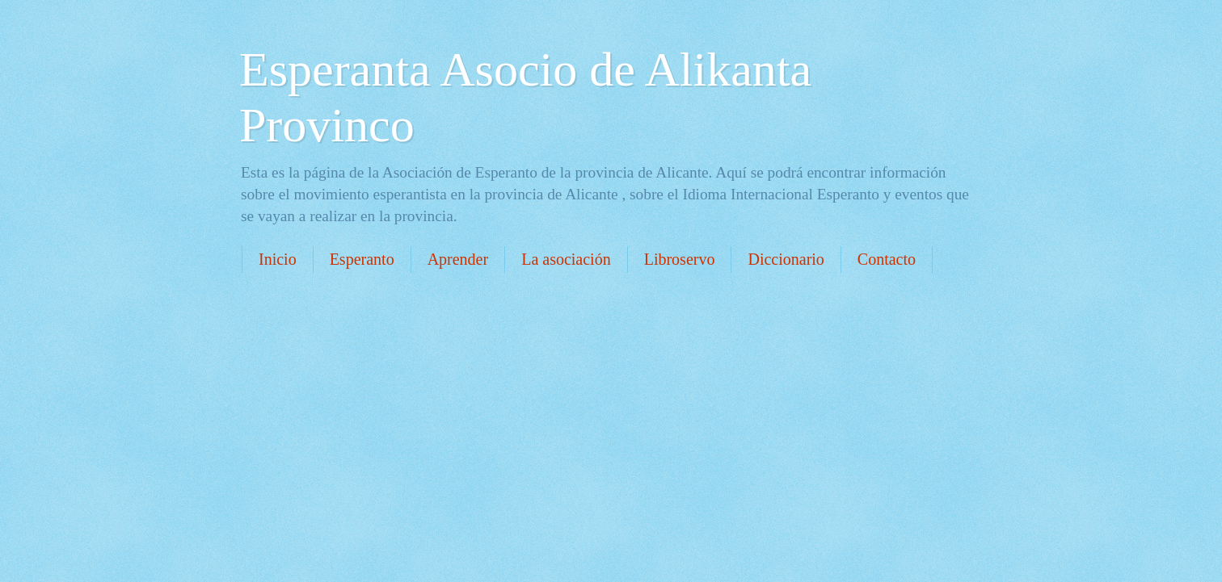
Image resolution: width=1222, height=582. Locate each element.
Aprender (458, 259)
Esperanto (362, 259)
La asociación (566, 259)
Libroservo (679, 259)
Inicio (278, 259)
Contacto (887, 259)
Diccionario (786, 259)
